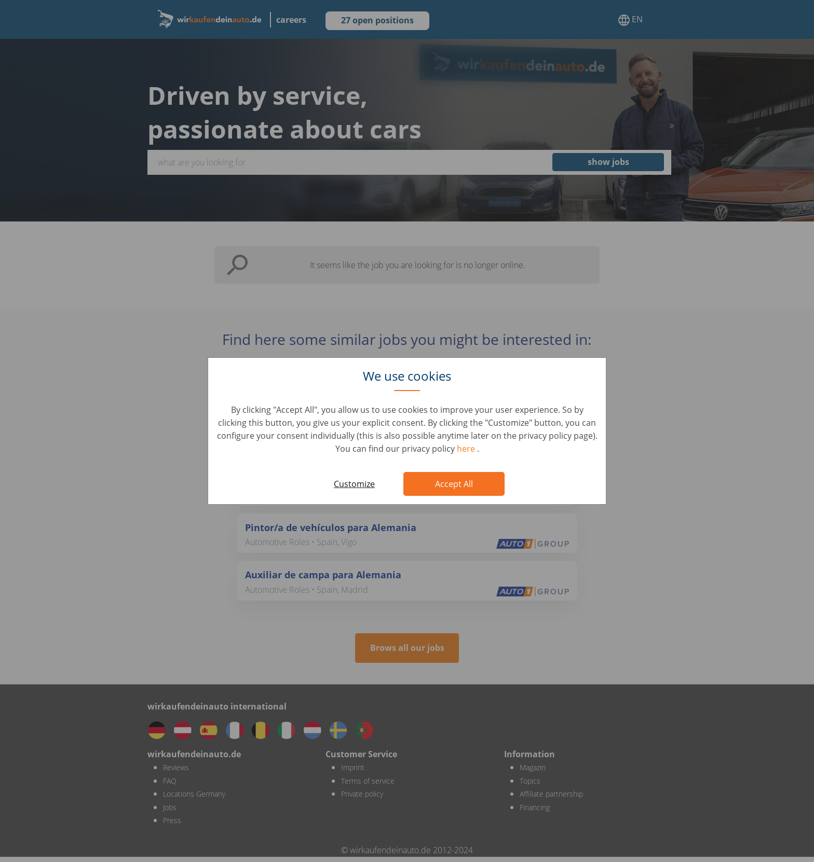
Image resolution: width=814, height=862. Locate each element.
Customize (354, 484)
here (467, 448)
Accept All (454, 484)
